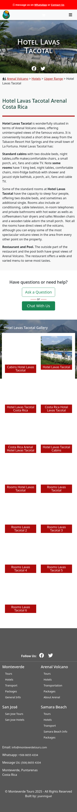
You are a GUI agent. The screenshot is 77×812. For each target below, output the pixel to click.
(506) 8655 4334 (31, 762)
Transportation (53, 685)
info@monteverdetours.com (29, 747)
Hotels (36, 79)
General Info (13, 697)
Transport (11, 685)
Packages (11, 691)
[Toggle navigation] (70, 15)
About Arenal (52, 697)
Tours (8, 673)
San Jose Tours (14, 714)
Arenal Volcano (17, 79)
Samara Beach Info (55, 731)
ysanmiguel (44, 796)
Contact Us (57, 4)
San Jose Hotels (14, 720)
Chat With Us (38, 305)
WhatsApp (40, 4)
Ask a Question (38, 292)
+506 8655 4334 (28, 755)
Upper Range (53, 79)
